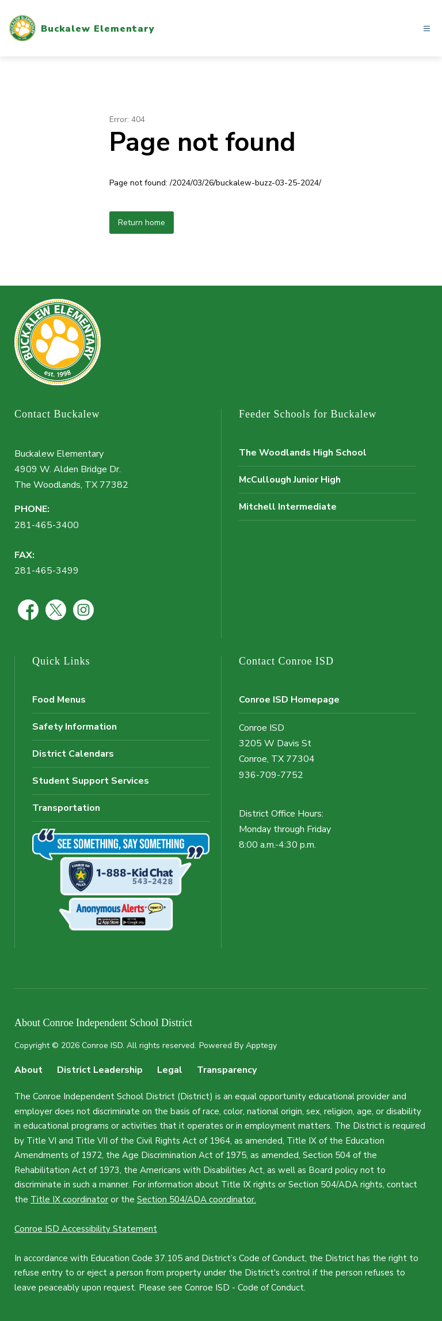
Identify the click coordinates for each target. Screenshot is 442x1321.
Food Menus (59, 699)
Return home (141, 222)
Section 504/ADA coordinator (195, 1199)
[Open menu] (426, 28)
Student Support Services (90, 781)
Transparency (227, 1070)
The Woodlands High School (303, 452)
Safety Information (74, 726)
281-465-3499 (46, 570)
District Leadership (100, 1070)
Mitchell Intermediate (288, 506)
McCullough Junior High (290, 479)
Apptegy (261, 1045)
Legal (169, 1070)
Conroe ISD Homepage (289, 699)
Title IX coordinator (69, 1199)
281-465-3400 (46, 525)
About (28, 1070)
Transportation (66, 808)
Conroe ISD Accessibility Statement (85, 1229)
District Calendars (73, 753)
